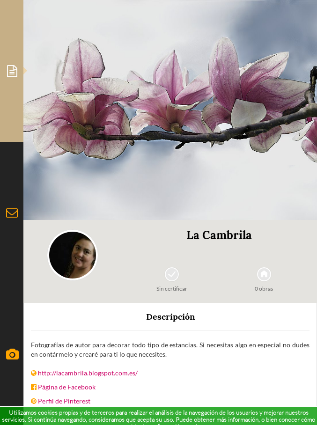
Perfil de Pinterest (64, 401)
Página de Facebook (67, 387)
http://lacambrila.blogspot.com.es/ (88, 373)
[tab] (11, 71)
